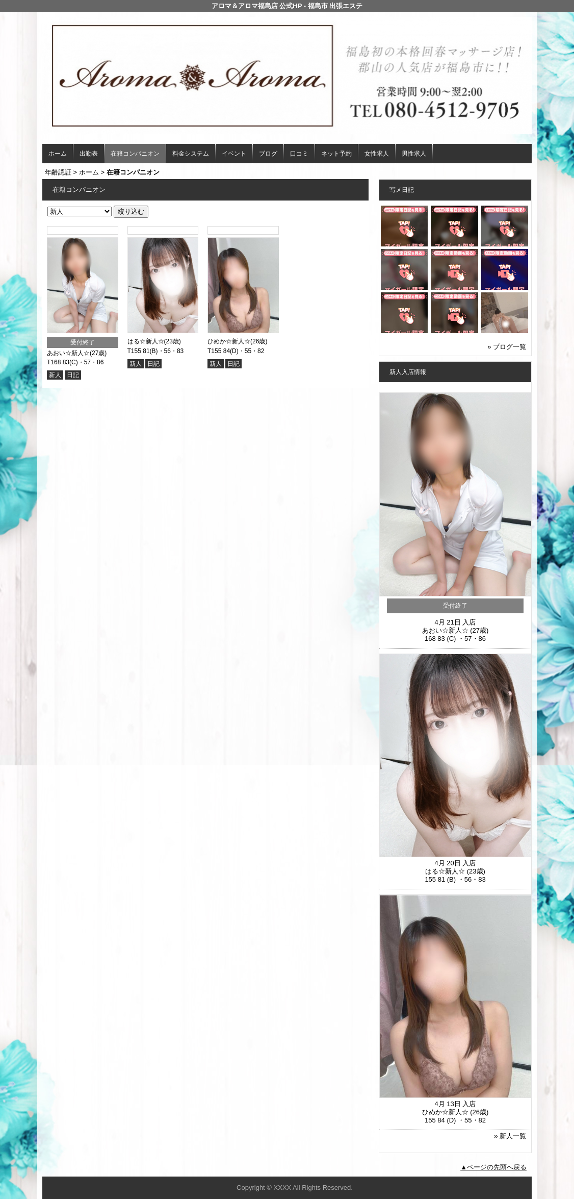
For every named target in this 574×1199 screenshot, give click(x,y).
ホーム (57, 153)
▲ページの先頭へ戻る (493, 1167)
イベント (234, 153)
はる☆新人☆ (145, 341)
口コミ (299, 153)
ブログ (268, 153)
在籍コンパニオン (135, 153)
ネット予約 (336, 153)
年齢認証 (58, 172)
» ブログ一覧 (506, 347)
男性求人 (414, 153)
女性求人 (376, 153)
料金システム (190, 153)
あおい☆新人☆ (68, 353)
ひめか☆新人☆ (228, 341)
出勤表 (89, 153)
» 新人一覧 (510, 1136)
